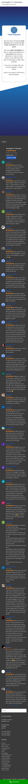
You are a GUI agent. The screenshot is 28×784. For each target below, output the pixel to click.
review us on (11, 157)
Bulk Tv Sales (4, 746)
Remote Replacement (6, 755)
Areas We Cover (5, 744)
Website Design (5, 768)
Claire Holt (9, 502)
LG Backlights (4, 753)
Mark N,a (8, 290)
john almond (9, 210)
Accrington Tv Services (11, 2)
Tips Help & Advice (5, 761)
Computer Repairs (5, 748)
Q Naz (7, 645)
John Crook (9, 406)
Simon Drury (9, 355)
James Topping (10, 443)
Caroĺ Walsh (9, 521)
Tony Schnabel (10, 427)
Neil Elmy (8, 161)
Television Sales (5, 760)
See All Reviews (14, 705)
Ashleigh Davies (10, 373)
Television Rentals (5, 756)
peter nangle (10, 260)
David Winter (10, 394)
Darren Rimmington (12, 466)
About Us (3, 743)
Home (2, 751)
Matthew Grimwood (12, 321)
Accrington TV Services (13, 148)
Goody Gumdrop (10, 567)
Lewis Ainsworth (11, 304)
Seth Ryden (9, 191)
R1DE (7, 688)
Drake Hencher (10, 617)
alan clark (9, 480)
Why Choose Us (5, 770)
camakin (8, 226)
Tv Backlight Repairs (6, 765)
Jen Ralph (8, 248)
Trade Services (4, 763)
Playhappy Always (11, 177)
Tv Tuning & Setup (5, 766)
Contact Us (4, 750)
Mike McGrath (10, 344)
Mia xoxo (8, 670)
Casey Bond (9, 584)
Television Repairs (5, 758)
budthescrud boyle (11, 274)
